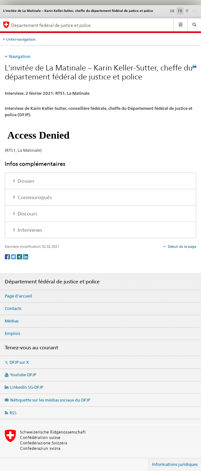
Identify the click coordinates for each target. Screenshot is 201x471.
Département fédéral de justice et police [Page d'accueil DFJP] (51, 25)
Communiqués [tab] (34, 197)
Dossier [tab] (25, 181)
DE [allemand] (172, 11)
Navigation (19, 56)
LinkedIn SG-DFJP (26, 387)
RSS (13, 412)
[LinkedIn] (25, 256)
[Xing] (20, 256)
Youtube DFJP (23, 374)
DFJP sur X (19, 362)
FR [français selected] (180, 11)
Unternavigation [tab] (20, 39)
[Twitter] (14, 256)
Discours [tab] (26, 214)
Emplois (12, 333)
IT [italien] (187, 11)
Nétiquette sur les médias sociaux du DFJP (50, 399)
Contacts (13, 308)
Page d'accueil (18, 295)
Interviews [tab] (29, 230)
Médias (12, 320)
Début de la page (181, 246)
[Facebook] (8, 256)
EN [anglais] (195, 10)
